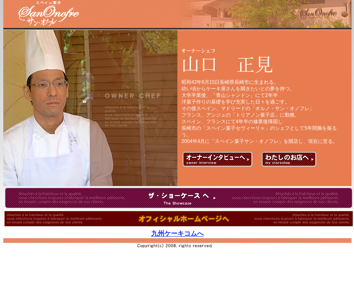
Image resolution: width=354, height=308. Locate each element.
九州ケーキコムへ (177, 233)
